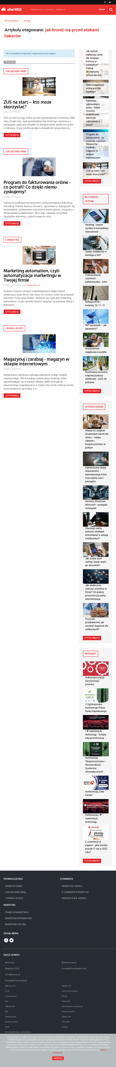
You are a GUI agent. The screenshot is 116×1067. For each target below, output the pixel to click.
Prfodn (64, 996)
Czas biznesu (11, 996)
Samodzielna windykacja (72, 1006)
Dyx (6, 1001)
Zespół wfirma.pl (33, 285)
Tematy (27, 21)
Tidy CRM (66, 1022)
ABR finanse (10, 986)
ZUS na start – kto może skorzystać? (28, 104)
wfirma (102, 9)
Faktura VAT (10, 1006)
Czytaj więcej (12, 135)
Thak (7, 1027)
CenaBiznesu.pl (12, 974)
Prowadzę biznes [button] (37, 9)
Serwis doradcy (68, 1012)
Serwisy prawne (11, 1022)
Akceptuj (58, 1058)
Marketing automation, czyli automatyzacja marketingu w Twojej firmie (32, 275)
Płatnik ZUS (66, 986)
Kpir (6, 1012)
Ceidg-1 (65, 1027)
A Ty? (7, 991)
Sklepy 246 (66, 1017)
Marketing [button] (60, 9)
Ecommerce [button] (50, 9)
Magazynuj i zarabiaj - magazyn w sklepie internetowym (36, 361)
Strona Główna (12, 21)
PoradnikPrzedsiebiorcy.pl (74, 968)
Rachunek (66, 1001)
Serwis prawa (10, 1017)
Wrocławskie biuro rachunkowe (18, 1032)
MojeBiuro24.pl (12, 968)
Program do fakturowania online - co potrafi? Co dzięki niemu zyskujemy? (37, 187)
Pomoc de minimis (69, 991)
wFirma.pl (9, 962)
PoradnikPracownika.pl (16, 980)
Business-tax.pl (69, 962)
